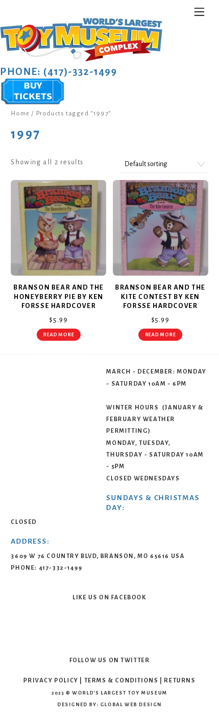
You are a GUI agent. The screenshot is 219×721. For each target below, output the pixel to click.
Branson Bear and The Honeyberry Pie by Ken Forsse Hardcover (58, 297)
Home (20, 113)
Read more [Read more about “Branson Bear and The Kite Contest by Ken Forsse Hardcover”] (160, 334)
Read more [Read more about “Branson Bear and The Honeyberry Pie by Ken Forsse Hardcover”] (58, 334)
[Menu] (199, 12)
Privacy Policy (50, 680)
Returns (179, 680)
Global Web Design (131, 704)
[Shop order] (164, 164)
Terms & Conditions (121, 680)
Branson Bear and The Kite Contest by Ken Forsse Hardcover (160, 297)
